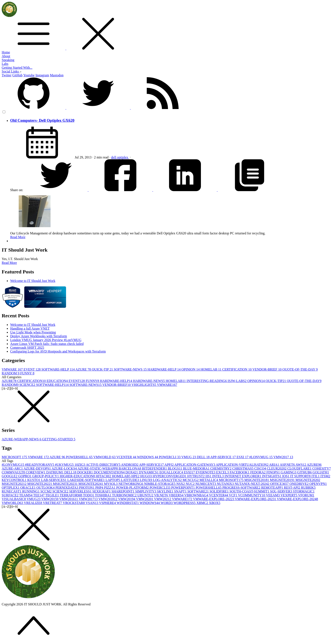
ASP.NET (287, 464)
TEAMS (26, 495)
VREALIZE (33, 503)
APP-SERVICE (223, 457)
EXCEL (223, 472)
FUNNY (27, 373)
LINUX (146, 480)
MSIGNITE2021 (14, 484)
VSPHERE (108, 503)
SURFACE (10, 495)
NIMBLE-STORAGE (160, 484)
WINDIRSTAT (128, 503)
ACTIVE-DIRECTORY (103, 464)
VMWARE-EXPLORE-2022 (214, 499)
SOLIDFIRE (220, 491)
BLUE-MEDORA (196, 468)
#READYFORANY (40, 464)
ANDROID (130, 464)
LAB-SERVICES (54, 480)
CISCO (260, 468)
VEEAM (273, 495)
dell (114, 157)
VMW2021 (163, 499)
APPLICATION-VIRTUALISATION (242, 464)
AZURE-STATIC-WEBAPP (98, 468)
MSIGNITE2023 (65, 484)
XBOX (214, 503)
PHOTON (87, 487)
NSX (181, 484)
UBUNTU (145, 495)
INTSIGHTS (272, 476)
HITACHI (104, 476)
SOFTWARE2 (198, 491)
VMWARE (13, 369)
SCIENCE (27, 384)
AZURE (83, 369)
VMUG (189, 457)
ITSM (325, 476)
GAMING (289, 472)
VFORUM (306, 495)
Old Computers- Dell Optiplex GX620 (42, 120)
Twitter (6, 75)
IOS (286, 476)
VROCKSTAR (74, 503)
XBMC (202, 503)
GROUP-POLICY (46, 476)
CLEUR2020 (277, 468)
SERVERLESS (80, 491)
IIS (209, 476)
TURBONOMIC (124, 495)
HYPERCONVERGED (170, 476)
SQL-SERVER (281, 491)
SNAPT (181, 491)
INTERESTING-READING (206, 381)
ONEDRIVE (299, 484)
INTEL (218, 476)
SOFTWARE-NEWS (131, 369)
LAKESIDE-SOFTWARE (86, 480)
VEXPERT (289, 495)
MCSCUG (191, 480)
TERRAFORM (71, 495)
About (6, 56)
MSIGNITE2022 (40, 484)
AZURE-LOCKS (65, 468)
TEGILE (52, 495)
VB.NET (161, 495)
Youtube (29, 75)
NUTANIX (226, 484)
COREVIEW (36, 472)
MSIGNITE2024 (91, 484)
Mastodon (56, 75)
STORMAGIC (304, 491)
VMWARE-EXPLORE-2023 (256, 499)
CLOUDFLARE (299, 468)
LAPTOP (113, 480)
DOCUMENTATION (109, 472)
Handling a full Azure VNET (29, 328)
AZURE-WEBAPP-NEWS (22, 439)
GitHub (17, 75)
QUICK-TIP (103, 369)
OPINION (190, 369)
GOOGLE (10, 476)
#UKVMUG (65, 464)
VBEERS (176, 495)
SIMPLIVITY (146, 491)
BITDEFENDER (155, 468)
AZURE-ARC (13, 468)
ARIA (274, 464)
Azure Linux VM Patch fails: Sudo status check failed (46, 344)
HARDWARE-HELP (164, 369)
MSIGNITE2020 (307, 480)
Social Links (12, 71)
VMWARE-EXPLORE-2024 (297, 499)
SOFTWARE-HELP (58, 369)
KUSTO (34, 480)
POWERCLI (170, 457)
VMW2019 (127, 499)
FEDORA (258, 472)
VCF (233, 495)
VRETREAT (53, 503)
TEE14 (39, 495)
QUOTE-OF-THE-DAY (300, 369)
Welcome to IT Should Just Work (32, 281)
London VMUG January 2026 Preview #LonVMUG (45, 340)
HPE (135, 476)
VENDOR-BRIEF (267, 369)
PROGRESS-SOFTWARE (241, 487)
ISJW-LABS (237, 381)
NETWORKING (131, 484)
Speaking (8, 60)
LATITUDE (130, 480)
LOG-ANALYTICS (167, 480)
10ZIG (80, 464)
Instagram (42, 75)
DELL (203, 457)
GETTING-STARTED (58, 439)
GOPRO (25, 476)
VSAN (92, 503)
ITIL (316, 476)
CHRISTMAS (243, 468)
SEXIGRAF (101, 491)
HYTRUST (196, 476)
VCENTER (126, 457)
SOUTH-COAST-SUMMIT (250, 491)
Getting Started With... (17, 67)
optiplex (123, 157)
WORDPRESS (185, 503)
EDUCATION (58, 381)
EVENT (32, 369)
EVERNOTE (206, 472)
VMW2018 (108, 499)
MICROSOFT (15, 457)
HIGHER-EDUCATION (78, 476)
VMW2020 (145, 499)
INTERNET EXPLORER (243, 476)
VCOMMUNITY (252, 495)
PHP (99, 487)
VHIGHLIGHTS (144, 384)
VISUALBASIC (14, 499)
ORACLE (28, 487)
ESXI (243, 457)
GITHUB (304, 472)
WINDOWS (148, 457)
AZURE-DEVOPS (38, 468)
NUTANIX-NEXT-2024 (252, 484)
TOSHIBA (103, 495)
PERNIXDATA (67, 487)
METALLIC (209, 480)
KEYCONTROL (14, 480)
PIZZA (110, 487)
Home (6, 52)
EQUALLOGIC (171, 472)
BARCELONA (130, 468)
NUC (190, 484)
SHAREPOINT (123, 491)
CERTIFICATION (237, 369)
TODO (89, 495)
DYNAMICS (149, 472)
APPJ (169, 464)
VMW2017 (283, 457)
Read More (17, 237)
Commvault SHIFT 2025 (27, 347)
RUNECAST (12, 491)
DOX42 (132, 472)
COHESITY (321, 468)
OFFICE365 (279, 484)
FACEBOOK (240, 472)
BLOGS (175, 468)
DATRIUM (55, 472)
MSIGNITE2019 (282, 480)
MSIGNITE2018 (257, 480)
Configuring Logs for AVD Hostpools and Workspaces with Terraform (58, 351)
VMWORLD (104, 457)
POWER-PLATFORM (133, 487)
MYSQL (111, 484)
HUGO (146, 476)
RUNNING (31, 491)
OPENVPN (318, 484)
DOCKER (85, 472)
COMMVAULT (14, 472)
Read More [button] (9, 263)
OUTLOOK (46, 487)
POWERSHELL (79, 457)
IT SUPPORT (300, 476)
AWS (301, 464)
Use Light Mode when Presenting (33, 332)
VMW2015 (50, 499)
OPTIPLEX (11, 487)
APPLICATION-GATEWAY (195, 464)
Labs (5, 64)
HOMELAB (211, 369)
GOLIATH (321, 472)
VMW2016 (69, 499)
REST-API (292, 487)
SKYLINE (165, 491)
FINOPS (273, 472)
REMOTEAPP (272, 487)
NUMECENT (206, 484)
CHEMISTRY (221, 468)
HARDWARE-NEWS (149, 381)
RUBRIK (308, 487)
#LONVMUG (261, 457)
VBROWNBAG (196, 495)
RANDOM (11, 373)
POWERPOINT (183, 487)
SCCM (46, 491)
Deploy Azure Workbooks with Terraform (38, 336)
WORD (167, 503)
